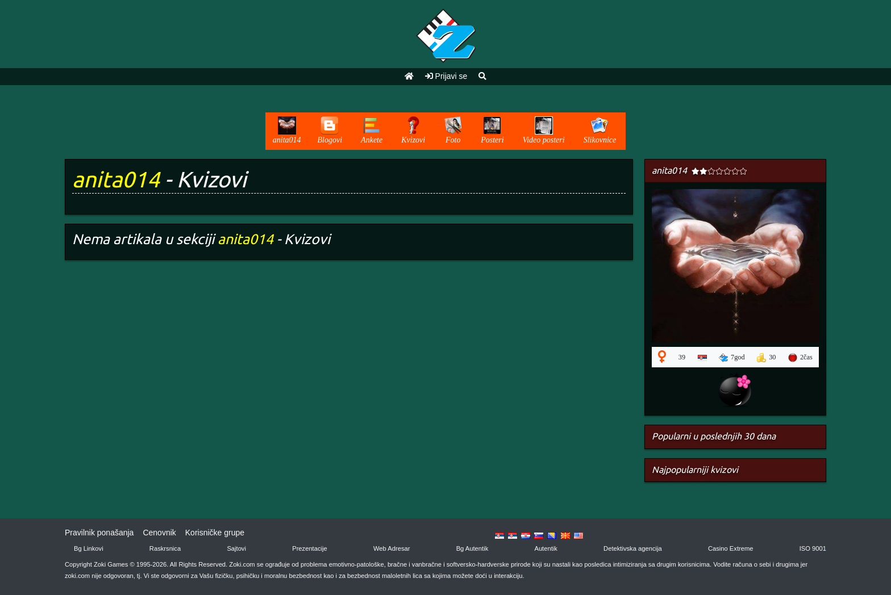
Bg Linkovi (88, 548)
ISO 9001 (813, 548)
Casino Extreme (730, 548)
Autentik (545, 548)
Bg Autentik (472, 548)
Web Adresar (391, 548)
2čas (800, 357)
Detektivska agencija (632, 548)
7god (732, 357)
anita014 (116, 179)
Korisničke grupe (214, 532)
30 (766, 357)
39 (681, 357)
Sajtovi (236, 548)
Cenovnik (159, 532)
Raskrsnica (165, 548)
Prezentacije (309, 548)
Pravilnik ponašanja (99, 532)
